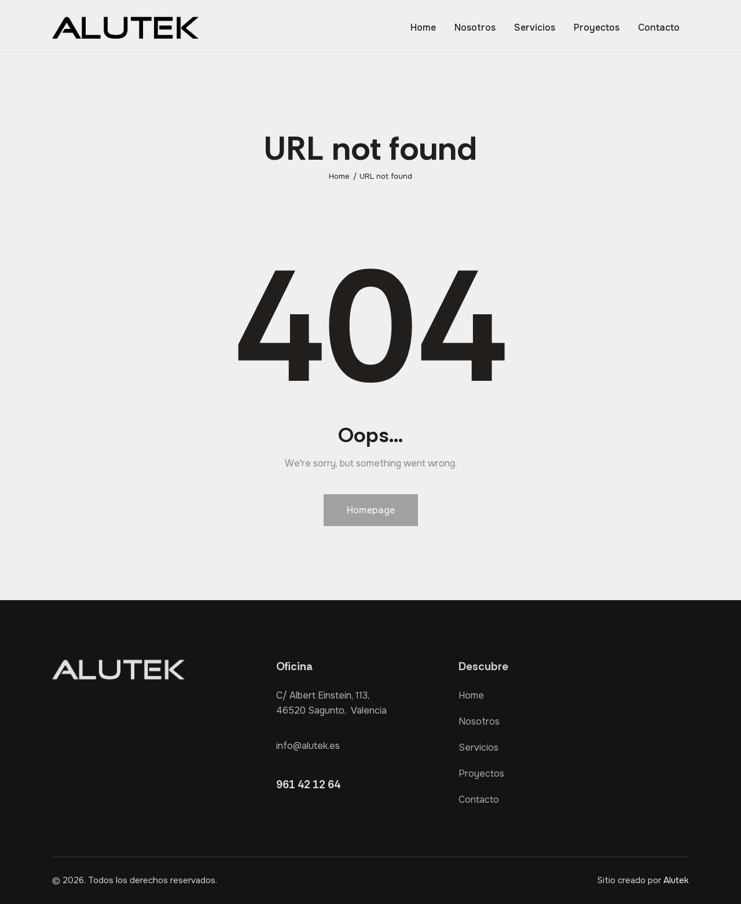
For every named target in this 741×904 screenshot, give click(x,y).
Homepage (371, 510)
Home (339, 176)
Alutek (676, 880)
